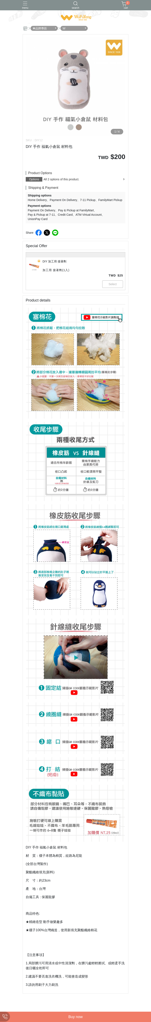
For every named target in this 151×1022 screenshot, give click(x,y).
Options (34, 179)
